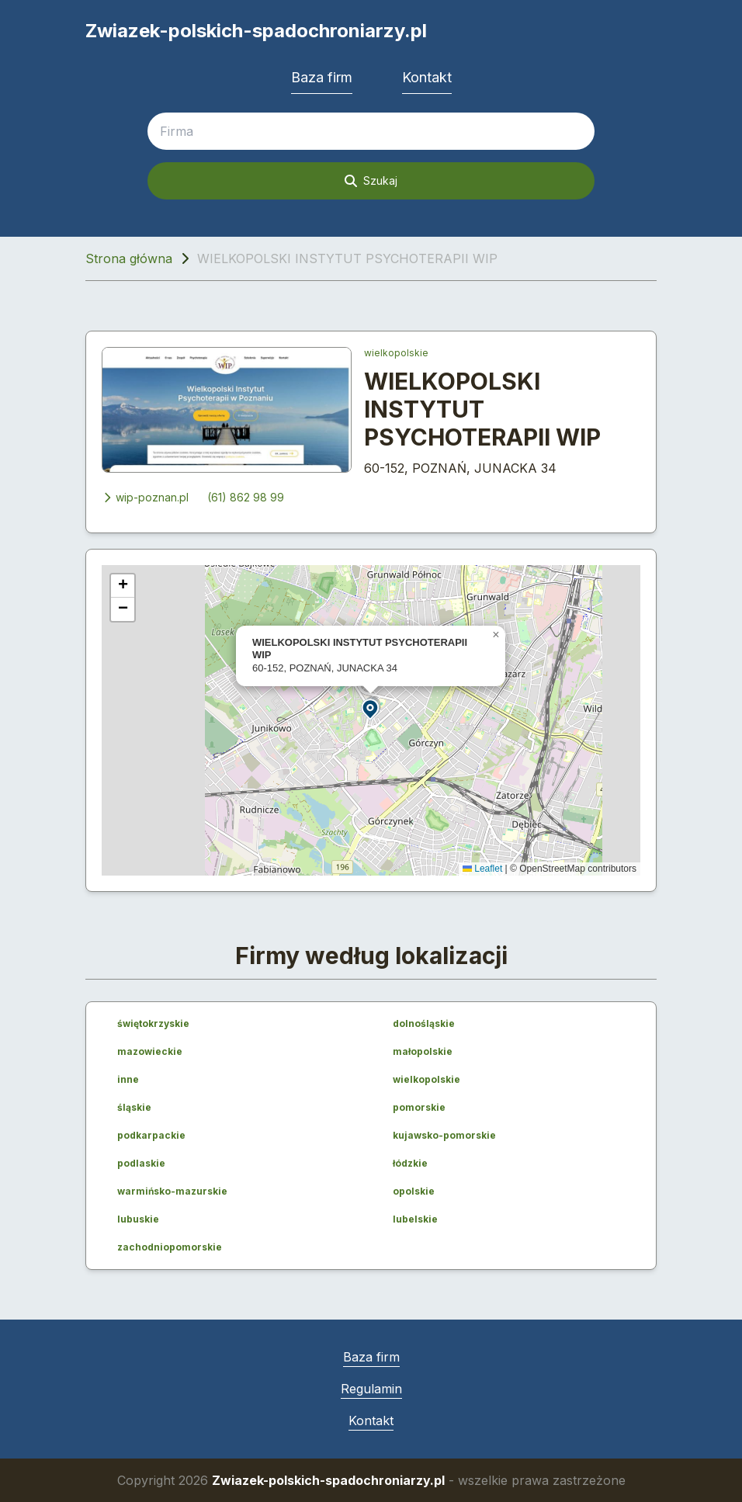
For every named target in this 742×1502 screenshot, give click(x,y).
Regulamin (371, 1388)
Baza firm (321, 77)
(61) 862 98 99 (245, 497)
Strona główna (128, 258)
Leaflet (482, 868)
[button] (371, 708)
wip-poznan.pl (145, 497)
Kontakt (427, 77)
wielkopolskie (396, 353)
